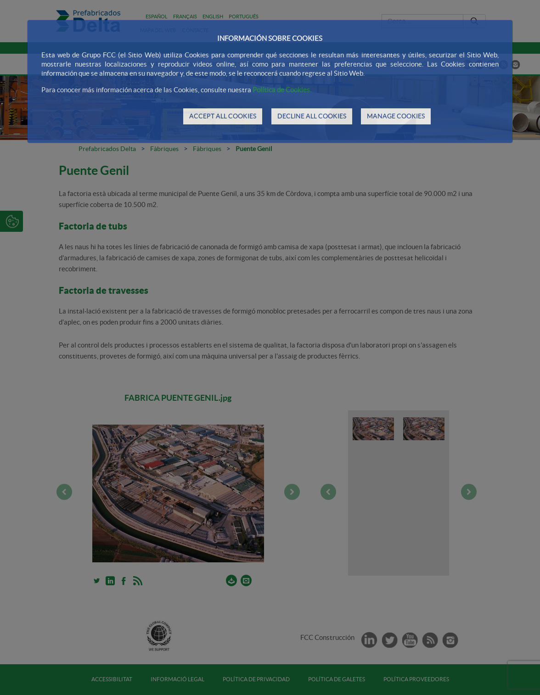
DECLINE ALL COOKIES (311, 116)
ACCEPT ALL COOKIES (222, 116)
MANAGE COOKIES (396, 116)
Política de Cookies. (282, 90)
